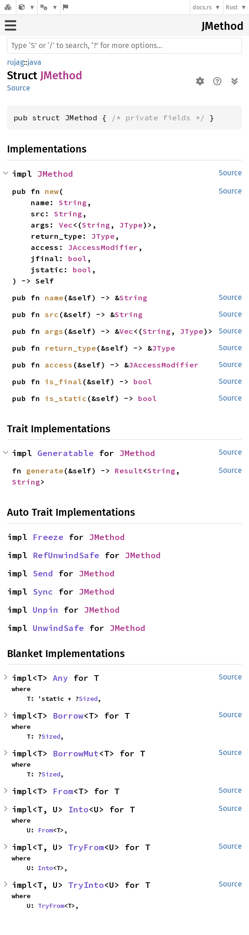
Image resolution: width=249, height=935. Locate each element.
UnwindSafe (58, 628)
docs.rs (202, 7)
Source (18, 87)
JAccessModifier (103, 247)
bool (77, 258)
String (73, 202)
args (54, 331)
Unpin (45, 609)
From (63, 791)
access (59, 364)
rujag (15, 62)
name (54, 297)
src (52, 314)
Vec (66, 224)
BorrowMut (76, 753)
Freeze (48, 537)
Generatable (65, 453)
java (35, 62)
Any (60, 677)
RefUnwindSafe (66, 555)
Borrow (68, 715)
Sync (43, 591)
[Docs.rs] (8, 7)
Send (43, 573)
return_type (70, 348)
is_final (63, 381)
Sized (88, 698)
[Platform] (49, 7)
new (52, 191)
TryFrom (86, 847)
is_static (66, 398)
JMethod (222, 26)
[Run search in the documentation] (124, 46)
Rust (232, 7)
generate (44, 470)
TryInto (86, 885)
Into (78, 809)
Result (129, 470)
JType (131, 224)
